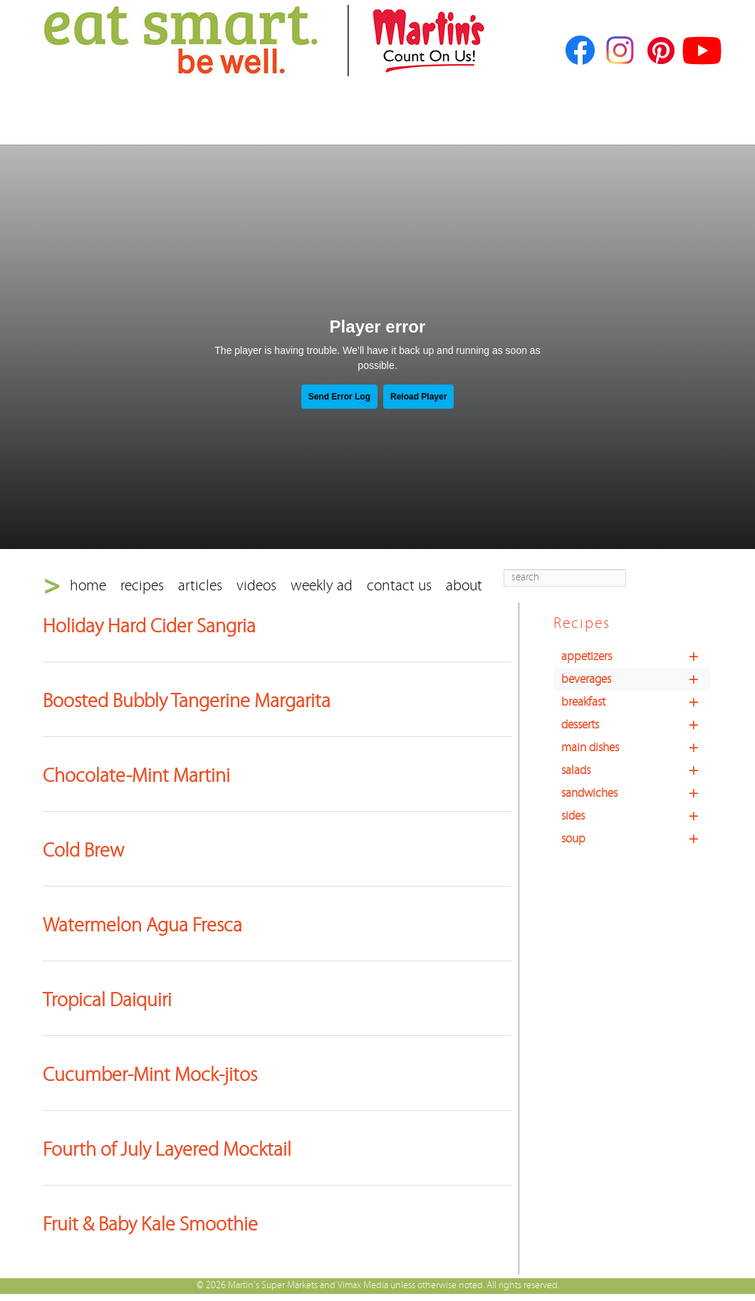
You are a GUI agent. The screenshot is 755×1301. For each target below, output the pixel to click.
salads (635, 770)
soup (635, 838)
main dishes (635, 747)
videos (256, 586)
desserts (635, 725)
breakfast (635, 702)
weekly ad (322, 586)
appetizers (635, 656)
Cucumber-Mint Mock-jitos (150, 1075)
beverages (635, 679)
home (88, 586)
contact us (399, 586)
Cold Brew (83, 851)
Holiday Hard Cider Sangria (149, 626)
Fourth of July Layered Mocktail (167, 1150)
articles (200, 586)
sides (635, 816)
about (464, 586)
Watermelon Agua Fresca (142, 925)
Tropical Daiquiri (107, 1000)
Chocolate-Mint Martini (136, 776)
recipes (142, 586)
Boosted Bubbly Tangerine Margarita (186, 701)
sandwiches (635, 793)
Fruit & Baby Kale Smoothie (150, 1224)
